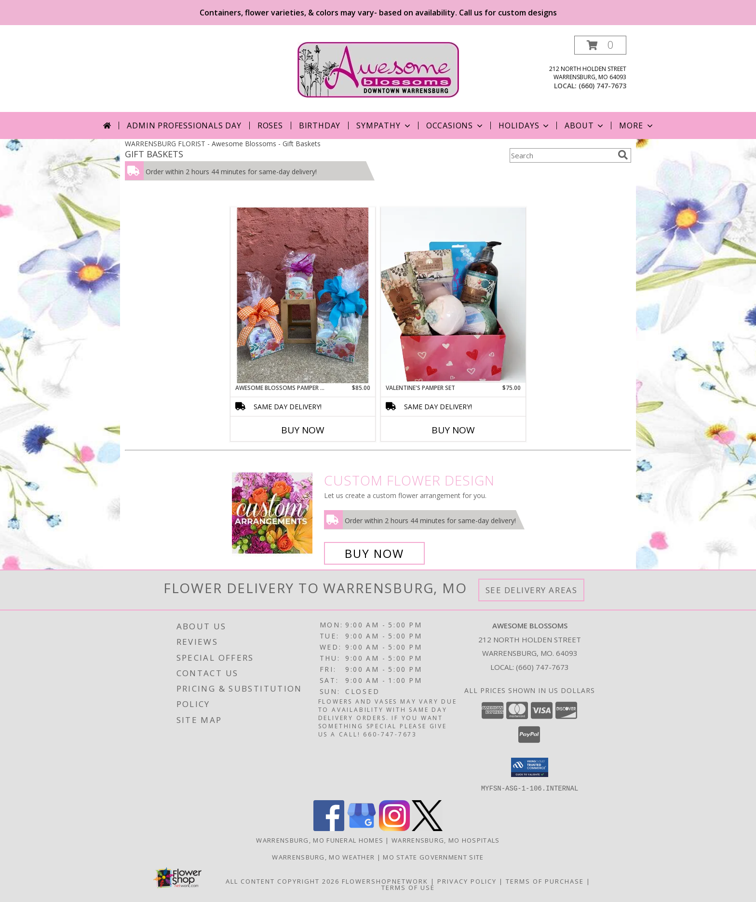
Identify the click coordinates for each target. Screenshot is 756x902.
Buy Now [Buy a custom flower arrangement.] (374, 553)
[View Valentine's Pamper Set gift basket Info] (453, 295)
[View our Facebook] (328, 828)
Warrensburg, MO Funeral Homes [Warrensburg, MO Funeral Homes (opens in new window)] (319, 839)
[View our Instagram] (394, 828)
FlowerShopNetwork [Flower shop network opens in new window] (385, 880)
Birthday (319, 125)
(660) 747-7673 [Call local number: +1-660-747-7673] (602, 85)
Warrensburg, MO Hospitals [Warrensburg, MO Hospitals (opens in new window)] (446, 839)
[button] (600, 45)
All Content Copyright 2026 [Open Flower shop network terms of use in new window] (282, 880)
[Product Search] (561, 155)
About (585, 125)
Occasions (455, 125)
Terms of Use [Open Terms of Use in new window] (408, 887)
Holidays (525, 125)
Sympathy (384, 125)
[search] (623, 155)
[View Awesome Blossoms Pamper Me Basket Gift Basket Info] (302, 295)
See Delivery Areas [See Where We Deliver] (532, 590)
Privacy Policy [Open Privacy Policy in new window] (467, 880)
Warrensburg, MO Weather (323, 856)
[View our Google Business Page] (361, 828)
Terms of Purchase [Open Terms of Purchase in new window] (545, 880)
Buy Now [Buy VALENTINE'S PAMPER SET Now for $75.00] (453, 430)
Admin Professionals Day (184, 125)
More (636, 125)
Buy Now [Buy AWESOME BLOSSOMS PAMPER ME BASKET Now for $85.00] (302, 430)
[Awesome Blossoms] (378, 68)
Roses (270, 125)
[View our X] (427, 828)
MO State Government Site (433, 856)
